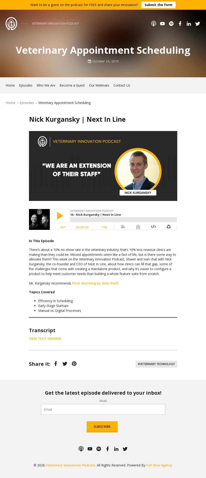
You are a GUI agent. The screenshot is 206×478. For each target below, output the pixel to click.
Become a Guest (72, 85)
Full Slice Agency (159, 465)
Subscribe (102, 426)
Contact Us (122, 85)
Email (103, 401)
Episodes (25, 85)
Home (10, 85)
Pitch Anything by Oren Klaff (95, 283)
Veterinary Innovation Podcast (70, 465)
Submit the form (158, 5)
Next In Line (106, 119)
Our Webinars (99, 85)
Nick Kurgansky (54, 119)
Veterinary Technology (157, 364)
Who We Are (46, 85)
